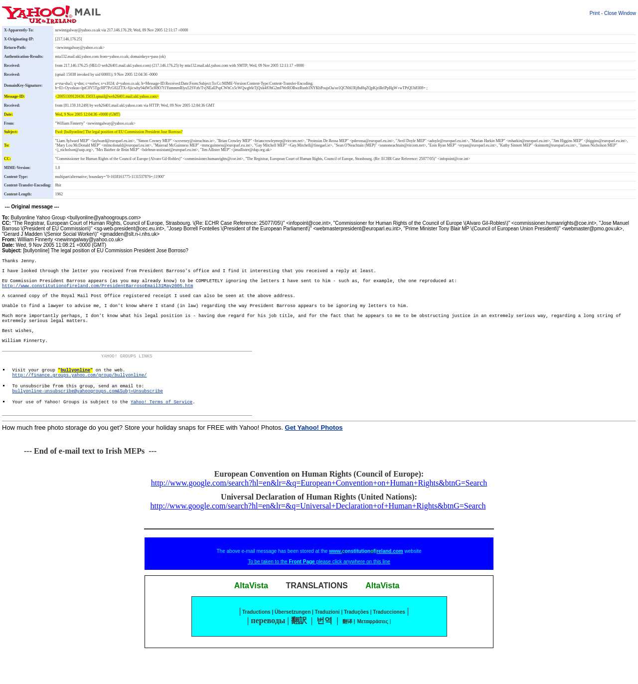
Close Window (620, 13)
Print (595, 13)
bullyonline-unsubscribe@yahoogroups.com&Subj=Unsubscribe (87, 424)
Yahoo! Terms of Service (161, 437)
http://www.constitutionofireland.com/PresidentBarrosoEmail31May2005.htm (97, 294)
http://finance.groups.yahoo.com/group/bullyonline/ (79, 405)
